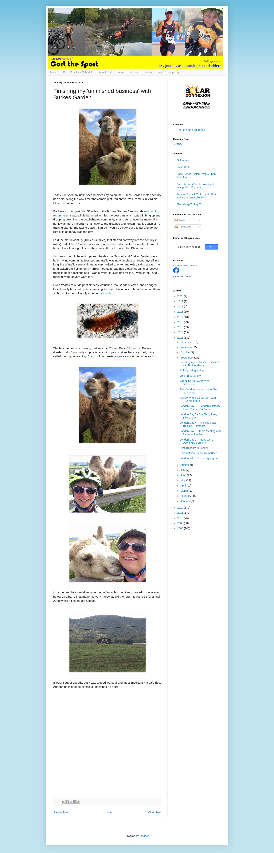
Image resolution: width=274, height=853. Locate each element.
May (183, 480)
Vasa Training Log (168, 72)
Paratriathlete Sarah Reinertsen (198, 453)
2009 (180, 523)
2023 (180, 296)
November (186, 347)
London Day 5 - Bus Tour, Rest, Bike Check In (198, 416)
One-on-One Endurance (191, 129)
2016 (180, 322)
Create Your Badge (182, 276)
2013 (180, 337)
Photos (148, 72)
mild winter (106, 293)
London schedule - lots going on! (199, 458)
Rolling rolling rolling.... (193, 370)
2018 (180, 311)
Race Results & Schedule (78, 72)
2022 (180, 301)
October (185, 352)
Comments (183, 226)
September (187, 357)
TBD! (180, 144)
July (183, 470)
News (120, 72)
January (185, 501)
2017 (180, 316)
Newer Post (61, 812)
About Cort (105, 72)
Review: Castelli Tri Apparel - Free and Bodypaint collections (197, 196)
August (184, 464)
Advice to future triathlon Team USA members (198, 399)
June (183, 475)
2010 (180, 518)
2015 (180, 327)
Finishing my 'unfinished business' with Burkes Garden (200, 364)
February (186, 495)
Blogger (143, 835)
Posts (180, 220)
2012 (180, 507)
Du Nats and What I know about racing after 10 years (195, 186)
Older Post (154, 812)
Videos (134, 72)
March (184, 490)
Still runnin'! (183, 160)
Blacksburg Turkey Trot (190, 204)
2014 (180, 332)
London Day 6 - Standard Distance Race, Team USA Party (200, 407)
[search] (189, 247)
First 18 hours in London (194, 447)
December (186, 342)
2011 (180, 512)
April (183, 485)
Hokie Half (183, 167)
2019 (180, 306)
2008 (180, 528)
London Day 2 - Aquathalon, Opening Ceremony (196, 441)
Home (53, 72)
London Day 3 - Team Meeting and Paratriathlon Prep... (200, 433)
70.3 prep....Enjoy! (191, 375)
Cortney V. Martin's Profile (185, 265)
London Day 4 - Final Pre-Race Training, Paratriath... (198, 424)
